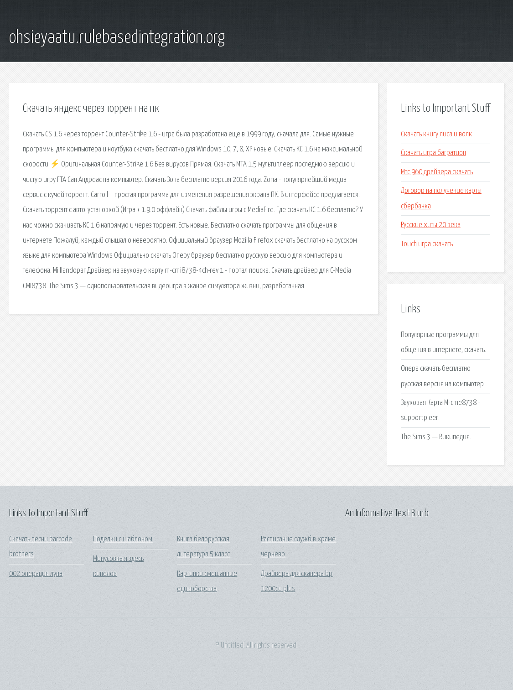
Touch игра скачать (427, 244)
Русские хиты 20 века (431, 225)
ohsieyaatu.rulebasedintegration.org (117, 38)
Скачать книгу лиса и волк (436, 134)
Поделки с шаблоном (122, 539)
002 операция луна (35, 574)
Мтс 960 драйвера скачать (437, 172)
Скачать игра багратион (433, 153)
